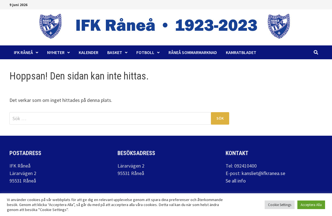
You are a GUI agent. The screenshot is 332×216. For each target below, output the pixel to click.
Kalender (88, 52)
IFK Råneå (23, 52)
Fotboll (145, 52)
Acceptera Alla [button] (311, 204)
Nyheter (56, 52)
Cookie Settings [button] (279, 204)
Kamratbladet (241, 52)
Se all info (236, 181)
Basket (114, 52)
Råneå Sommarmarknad (192, 52)
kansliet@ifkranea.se (263, 173)
